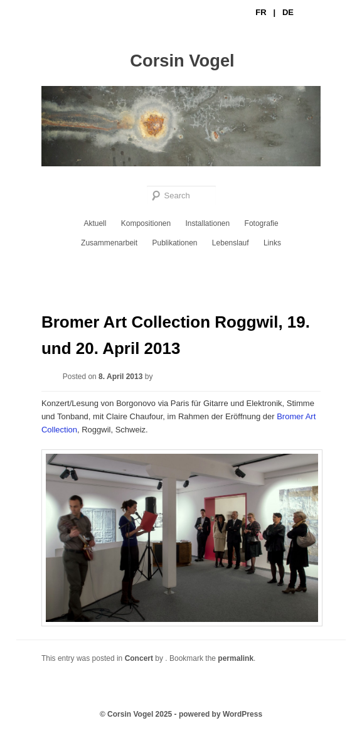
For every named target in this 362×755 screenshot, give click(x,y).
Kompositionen (146, 223)
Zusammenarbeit (109, 242)
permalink (235, 658)
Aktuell (94, 223)
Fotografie (262, 223)
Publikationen (174, 242)
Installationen (208, 223)
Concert (139, 658)
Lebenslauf (230, 242)
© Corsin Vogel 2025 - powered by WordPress (181, 714)
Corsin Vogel (182, 60)
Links (272, 242)
